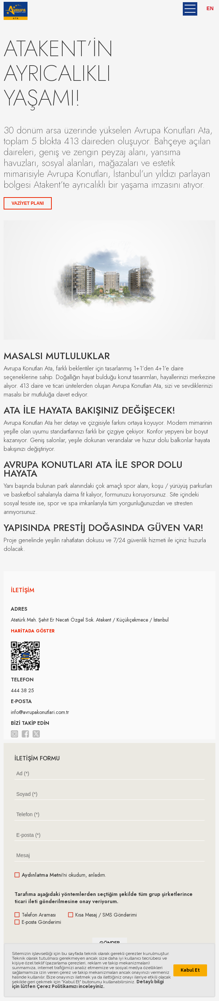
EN (210, 8)
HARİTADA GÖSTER (33, 631)
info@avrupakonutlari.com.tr (40, 712)
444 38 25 (22, 690)
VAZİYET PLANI (28, 203)
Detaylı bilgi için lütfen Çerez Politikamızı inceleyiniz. (88, 984)
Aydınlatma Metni (42, 875)
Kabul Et (190, 970)
